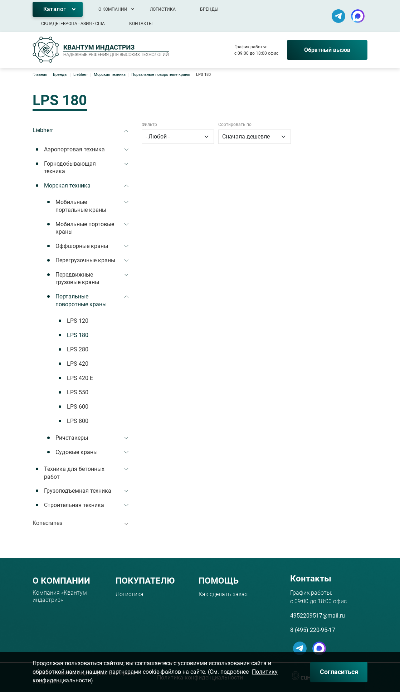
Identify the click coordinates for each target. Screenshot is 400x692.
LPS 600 (77, 406)
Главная (40, 74)
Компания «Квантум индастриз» (60, 596)
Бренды (209, 9)
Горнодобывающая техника (70, 167)
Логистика (163, 9)
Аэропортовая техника (74, 149)
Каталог (54, 9)
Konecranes (47, 523)
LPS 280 (77, 349)
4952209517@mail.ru (317, 615)
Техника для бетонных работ (74, 473)
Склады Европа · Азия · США (73, 23)
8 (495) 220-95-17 (312, 630)
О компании (112, 9)
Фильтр (149, 124)
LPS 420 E (80, 378)
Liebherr (80, 74)
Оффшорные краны (81, 246)
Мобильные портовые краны (84, 228)
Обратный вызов (327, 50)
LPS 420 (77, 363)
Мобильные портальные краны (80, 206)
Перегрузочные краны (85, 260)
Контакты (140, 23)
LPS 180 (77, 335)
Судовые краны (76, 452)
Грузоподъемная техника (77, 490)
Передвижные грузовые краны (77, 278)
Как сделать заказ (223, 594)
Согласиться (339, 672)
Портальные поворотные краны (160, 74)
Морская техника (110, 74)
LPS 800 (77, 421)
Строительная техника (74, 505)
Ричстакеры (71, 437)
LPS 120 (77, 320)
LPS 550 (77, 392)
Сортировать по (235, 124)
